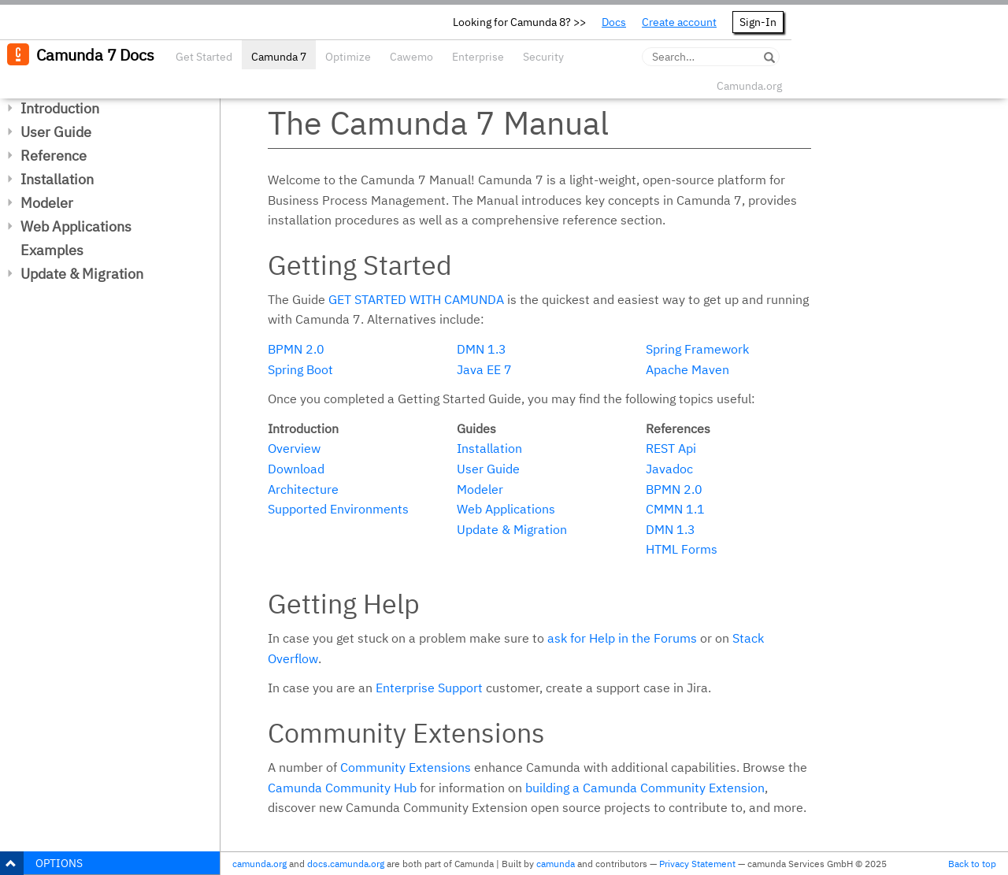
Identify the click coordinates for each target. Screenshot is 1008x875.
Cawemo (411, 57)
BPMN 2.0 (296, 349)
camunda (555, 863)
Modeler (46, 203)
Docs (614, 22)
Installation (57, 179)
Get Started (204, 57)
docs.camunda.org (345, 863)
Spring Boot (300, 369)
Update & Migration (81, 274)
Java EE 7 (484, 369)
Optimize (348, 57)
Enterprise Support (429, 687)
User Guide (55, 132)
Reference (53, 155)
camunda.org (259, 863)
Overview (294, 448)
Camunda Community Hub (342, 787)
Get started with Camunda (416, 299)
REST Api (671, 448)
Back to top (972, 863)
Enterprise (478, 57)
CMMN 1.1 (675, 509)
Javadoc (669, 468)
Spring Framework (697, 349)
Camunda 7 (278, 57)
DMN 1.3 (481, 349)
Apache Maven (687, 369)
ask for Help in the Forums (622, 638)
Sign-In (757, 22)
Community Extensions (405, 767)
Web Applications (76, 226)
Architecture (303, 489)
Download (296, 468)
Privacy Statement (697, 863)
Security (543, 57)
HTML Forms (681, 549)
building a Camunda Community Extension (645, 787)
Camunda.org (749, 86)
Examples (51, 250)
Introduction (59, 108)
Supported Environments (338, 509)
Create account (679, 22)
